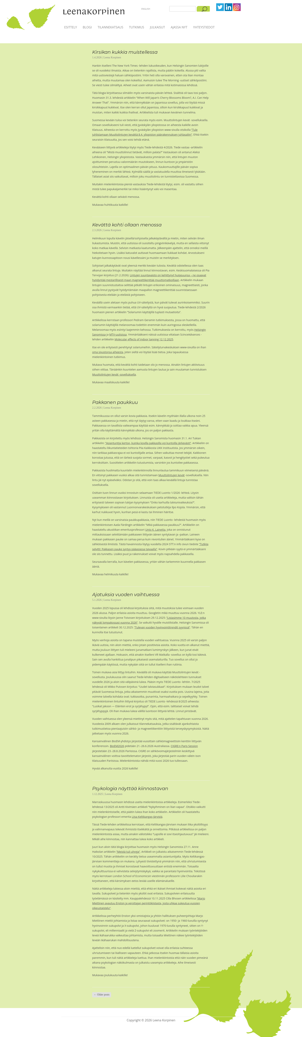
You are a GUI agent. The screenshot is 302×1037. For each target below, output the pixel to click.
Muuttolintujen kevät (171, 475)
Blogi (87, 27)
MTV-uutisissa (118, 334)
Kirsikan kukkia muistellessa (125, 52)
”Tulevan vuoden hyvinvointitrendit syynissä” (162, 627)
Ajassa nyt (179, 27)
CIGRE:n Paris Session (184, 746)
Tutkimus (136, 27)
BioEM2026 (117, 746)
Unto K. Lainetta (155, 529)
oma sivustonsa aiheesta (107, 352)
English (145, 8)
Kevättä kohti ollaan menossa (127, 225)
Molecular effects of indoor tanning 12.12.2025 (144, 339)
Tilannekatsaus (110, 27)
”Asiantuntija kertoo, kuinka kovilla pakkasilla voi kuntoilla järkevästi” (148, 443)
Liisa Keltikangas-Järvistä (147, 817)
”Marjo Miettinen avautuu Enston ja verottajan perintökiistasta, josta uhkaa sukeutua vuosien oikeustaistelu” (148, 903)
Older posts (102, 994)
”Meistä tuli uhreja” (128, 851)
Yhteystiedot (203, 27)
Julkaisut (157, 27)
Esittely (70, 27)
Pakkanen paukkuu (115, 402)
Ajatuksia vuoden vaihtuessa (125, 594)
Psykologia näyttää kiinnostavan (130, 788)
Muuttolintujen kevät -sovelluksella (114, 374)
